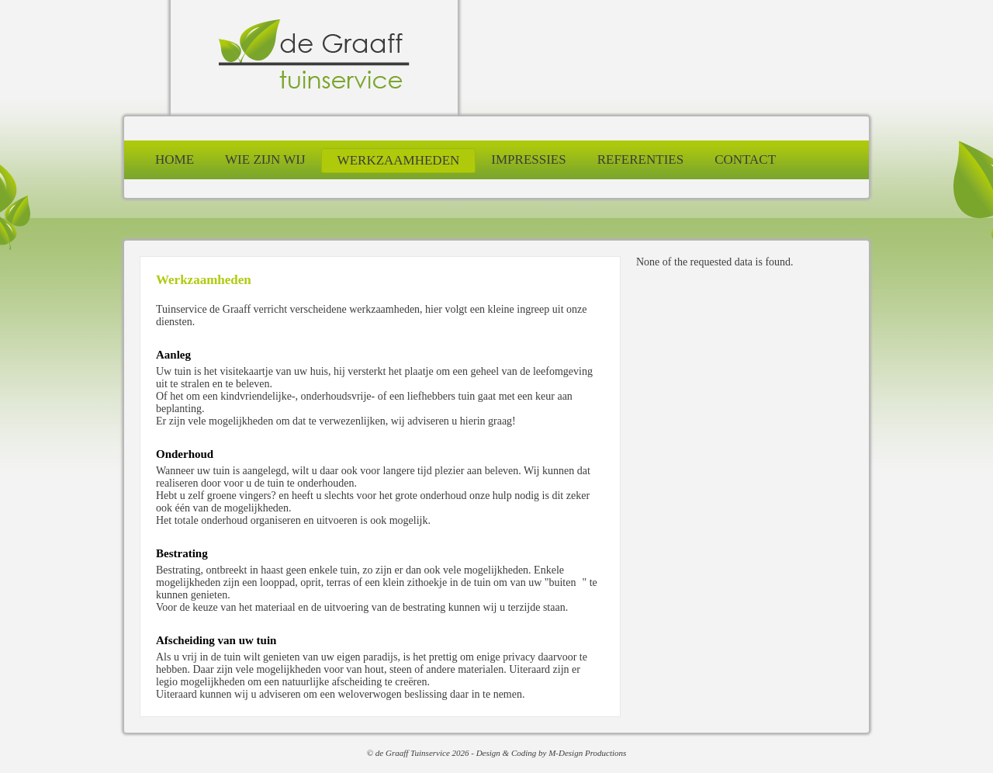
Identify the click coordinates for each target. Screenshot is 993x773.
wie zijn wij (265, 159)
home (174, 159)
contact (745, 159)
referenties (640, 159)
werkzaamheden (398, 160)
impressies (528, 159)
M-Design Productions (587, 752)
